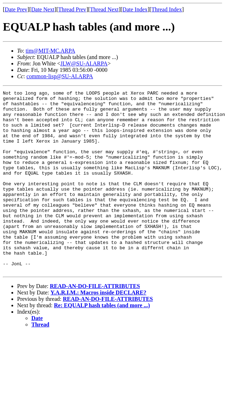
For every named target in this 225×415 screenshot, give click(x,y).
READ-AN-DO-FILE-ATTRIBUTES (95, 322)
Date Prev (16, 9)
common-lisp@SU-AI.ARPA (59, 76)
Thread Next (104, 9)
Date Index (135, 9)
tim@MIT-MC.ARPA (50, 51)
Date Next (42, 9)
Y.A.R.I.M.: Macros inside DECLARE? (98, 329)
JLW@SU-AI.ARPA (84, 63)
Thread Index (166, 9)
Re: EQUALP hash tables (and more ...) (102, 342)
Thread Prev (72, 9)
